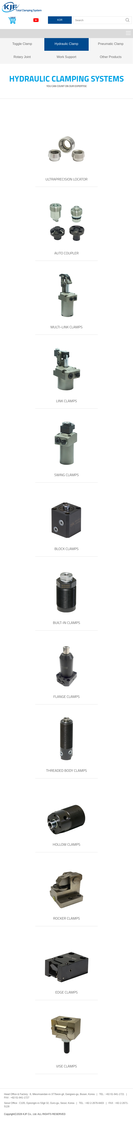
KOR (59, 20)
